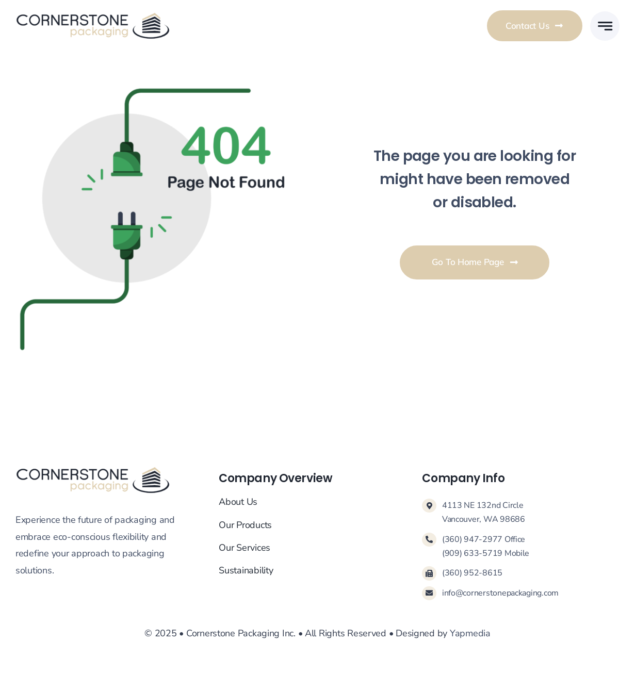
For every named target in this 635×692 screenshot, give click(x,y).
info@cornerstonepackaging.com (500, 593)
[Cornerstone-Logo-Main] (92, 16)
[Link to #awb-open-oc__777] (605, 26)
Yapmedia (470, 633)
